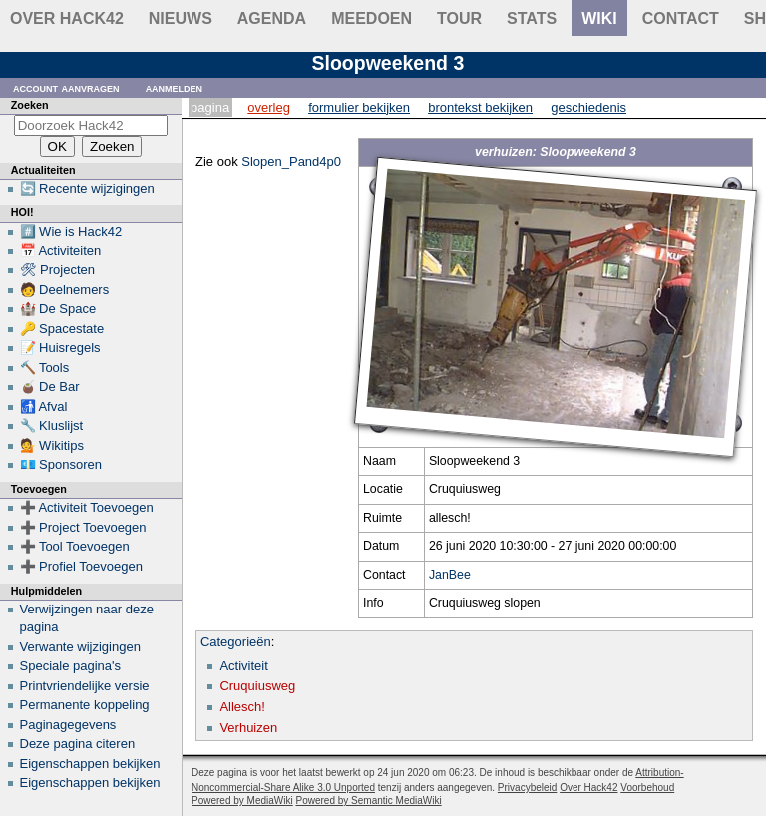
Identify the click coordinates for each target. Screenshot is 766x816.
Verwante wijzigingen (80, 646)
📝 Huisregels (60, 347)
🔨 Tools (45, 367)
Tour (459, 18)
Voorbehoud (647, 787)
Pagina (210, 107)
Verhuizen (248, 727)
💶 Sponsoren (61, 464)
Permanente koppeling (85, 704)
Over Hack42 (67, 18)
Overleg (268, 107)
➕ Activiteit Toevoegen (87, 507)
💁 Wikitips (52, 445)
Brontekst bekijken (480, 107)
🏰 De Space (58, 308)
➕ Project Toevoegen (83, 527)
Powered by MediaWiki (242, 800)
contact (680, 18)
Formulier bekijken (359, 107)
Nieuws (180, 18)
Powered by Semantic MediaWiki (369, 800)
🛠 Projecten (58, 269)
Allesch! (242, 706)
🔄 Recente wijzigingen (87, 188)
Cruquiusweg (257, 685)
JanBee (450, 575)
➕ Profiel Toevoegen (81, 566)
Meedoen (371, 18)
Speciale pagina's (71, 665)
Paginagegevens (68, 724)
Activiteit (243, 665)
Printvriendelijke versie (85, 685)
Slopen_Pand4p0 (291, 161)
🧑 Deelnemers (65, 289)
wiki (599, 18)
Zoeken (30, 105)
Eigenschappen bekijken (90, 763)
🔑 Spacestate (62, 328)
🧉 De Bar (50, 386)
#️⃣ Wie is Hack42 (71, 231)
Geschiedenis (588, 107)
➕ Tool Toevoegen (75, 546)
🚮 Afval (44, 406)
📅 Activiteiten (61, 250)
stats (532, 18)
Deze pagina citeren (78, 743)
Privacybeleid (527, 787)
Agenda (271, 18)
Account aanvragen (66, 87)
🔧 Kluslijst (52, 425)
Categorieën (235, 641)
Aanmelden (174, 87)
